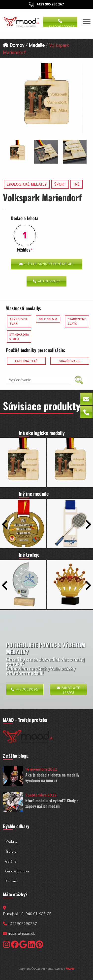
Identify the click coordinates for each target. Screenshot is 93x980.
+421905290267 (60, 23)
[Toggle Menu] (87, 21)
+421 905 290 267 (50, 4)
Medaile (37, 45)
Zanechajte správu (68, 690)
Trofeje (10, 851)
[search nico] (38, 379)
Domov (13, 45)
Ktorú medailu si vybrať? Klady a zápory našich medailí (52, 803)
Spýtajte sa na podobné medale (46, 264)
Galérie (10, 861)
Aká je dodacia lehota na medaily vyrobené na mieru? (52, 777)
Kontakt (11, 881)
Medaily (11, 841)
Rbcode (69, 968)
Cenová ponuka (17, 871)
